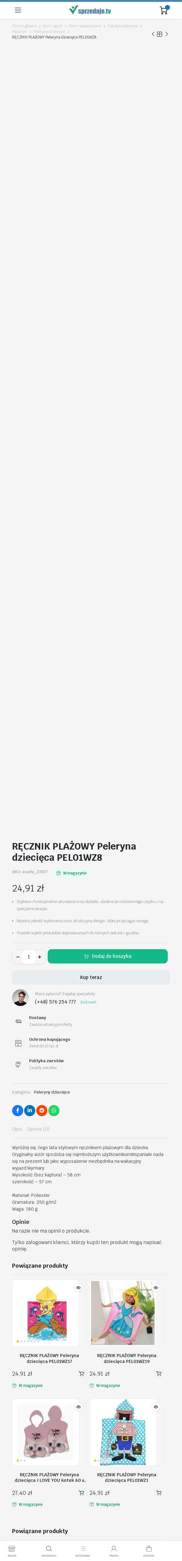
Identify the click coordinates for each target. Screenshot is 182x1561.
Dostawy (21, 1453)
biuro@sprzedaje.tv (33, 1324)
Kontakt (20, 1388)
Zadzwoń (88, 248)
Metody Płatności (30, 1461)
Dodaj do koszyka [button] (81, 620)
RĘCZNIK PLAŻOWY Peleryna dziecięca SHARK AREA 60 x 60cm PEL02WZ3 (49, 870)
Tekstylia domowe (122, 26)
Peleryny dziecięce (49, 31)
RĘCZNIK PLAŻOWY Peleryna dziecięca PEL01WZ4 (126, 870)
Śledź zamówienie (31, 1362)
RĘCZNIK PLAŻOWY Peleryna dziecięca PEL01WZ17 (49, 605)
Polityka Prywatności (33, 1444)
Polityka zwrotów (30, 1380)
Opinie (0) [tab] (38, 375)
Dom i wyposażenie (85, 26)
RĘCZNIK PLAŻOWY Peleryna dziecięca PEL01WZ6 (88, 1105)
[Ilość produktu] (28, 203)
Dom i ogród (53, 26)
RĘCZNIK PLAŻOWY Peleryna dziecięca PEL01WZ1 (126, 724)
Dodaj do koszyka (112, 203)
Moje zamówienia (30, 1371)
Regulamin (23, 1435)
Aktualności (24, 1397)
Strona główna (24, 26)
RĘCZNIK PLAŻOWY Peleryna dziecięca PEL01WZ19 (126, 605)
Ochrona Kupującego (33, 1470)
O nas (18, 1427)
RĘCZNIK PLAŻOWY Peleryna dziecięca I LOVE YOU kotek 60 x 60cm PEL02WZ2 (49, 724)
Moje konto (23, 1353)
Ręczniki (19, 31)
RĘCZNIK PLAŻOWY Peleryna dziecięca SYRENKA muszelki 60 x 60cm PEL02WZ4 (49, 989)
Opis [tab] (17, 375)
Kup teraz (91, 224)
